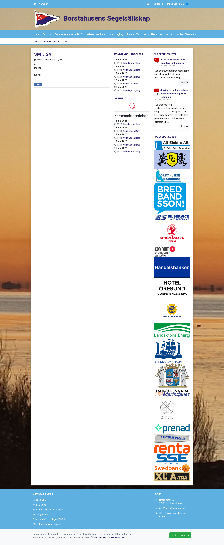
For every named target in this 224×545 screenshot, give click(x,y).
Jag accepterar (180, 535)
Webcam (189, 34)
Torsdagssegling (131, 63)
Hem (36, 34)
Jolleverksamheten (96, 34)
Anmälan (43, 4)
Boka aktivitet (39, 500)
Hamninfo (156, 34)
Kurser (169, 34)
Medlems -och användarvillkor (48, 509)
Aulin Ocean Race (131, 70)
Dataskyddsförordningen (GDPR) (49, 519)
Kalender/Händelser (43, 41)
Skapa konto (175, 4)
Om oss (47, 34)
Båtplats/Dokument (137, 34)
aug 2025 (57, 41)
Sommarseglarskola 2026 (68, 34)
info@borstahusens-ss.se (172, 508)
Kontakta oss (39, 504)
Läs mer (184, 82)
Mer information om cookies (47, 524)
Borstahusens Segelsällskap (106, 18)
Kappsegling (116, 34)
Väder (180, 34)
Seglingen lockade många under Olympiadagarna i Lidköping (174, 93)
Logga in (158, 4)
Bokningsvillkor (40, 514)
